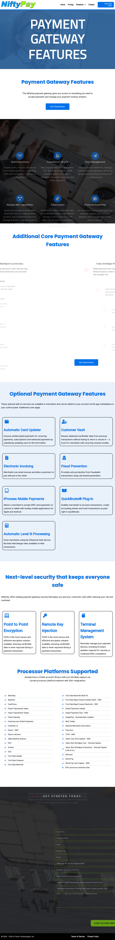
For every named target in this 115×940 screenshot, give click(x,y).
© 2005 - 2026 (7, 937)
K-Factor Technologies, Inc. (23, 937)
